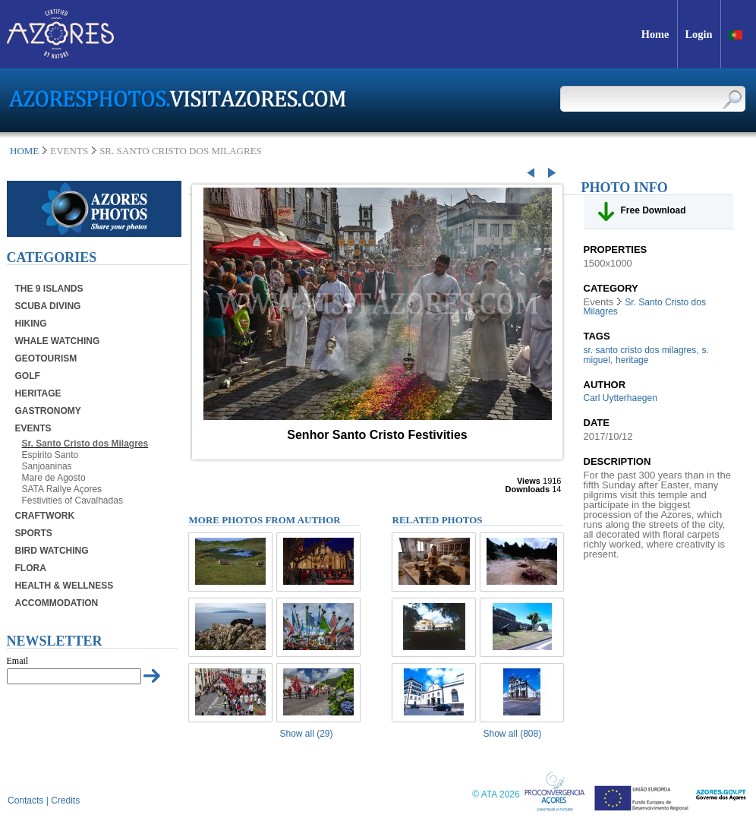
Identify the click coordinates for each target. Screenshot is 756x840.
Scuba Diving (48, 306)
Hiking (31, 323)
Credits (65, 800)
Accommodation (57, 603)
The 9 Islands (49, 288)
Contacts (25, 800)
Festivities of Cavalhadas (72, 500)
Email (18, 660)
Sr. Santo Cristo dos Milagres (85, 443)
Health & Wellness (64, 585)
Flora (30, 568)
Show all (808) (513, 733)
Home (24, 150)
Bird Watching (52, 550)
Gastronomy (48, 411)
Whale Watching (57, 341)
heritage (632, 360)
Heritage (38, 393)
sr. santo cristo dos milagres (640, 350)
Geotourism (46, 358)
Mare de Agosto (54, 477)
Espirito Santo (50, 454)
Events (33, 428)
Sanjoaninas (47, 466)
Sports (33, 533)
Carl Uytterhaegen (620, 398)
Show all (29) (306, 733)
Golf (27, 376)
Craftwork (45, 515)
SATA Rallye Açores (62, 489)
